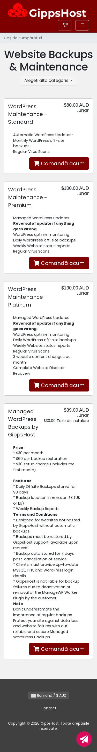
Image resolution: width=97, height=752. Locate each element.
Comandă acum (59, 163)
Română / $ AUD (48, 695)
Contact (48, 708)
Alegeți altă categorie (47, 80)
